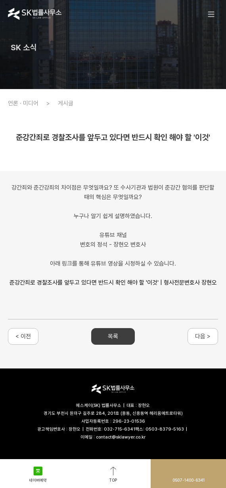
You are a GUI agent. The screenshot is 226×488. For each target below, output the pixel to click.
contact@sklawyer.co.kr (121, 437)
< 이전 (23, 336)
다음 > (203, 336)
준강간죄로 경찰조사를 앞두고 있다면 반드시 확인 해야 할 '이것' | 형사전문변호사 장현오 (113, 282)
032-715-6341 (119, 429)
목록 (113, 336)
